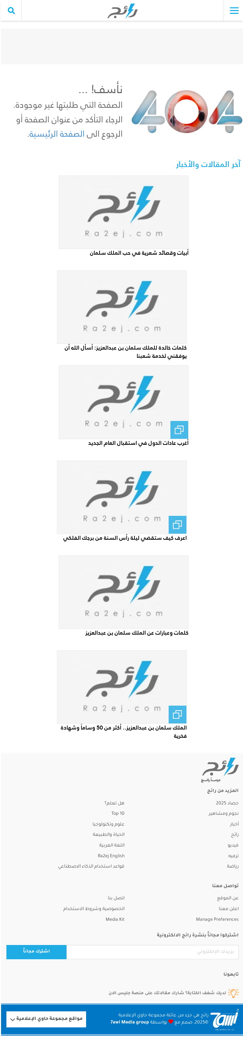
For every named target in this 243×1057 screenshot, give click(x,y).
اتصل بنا (115, 898)
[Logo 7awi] (223, 1019)
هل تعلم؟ (113, 803)
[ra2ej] (211, 770)
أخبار (233, 824)
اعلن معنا (228, 909)
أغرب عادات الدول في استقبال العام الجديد (137, 443)
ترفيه (232, 856)
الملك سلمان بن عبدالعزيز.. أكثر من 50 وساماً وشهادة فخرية (123, 731)
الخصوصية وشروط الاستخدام (92, 909)
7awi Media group (129, 1022)
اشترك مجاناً (35, 952)
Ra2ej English (110, 856)
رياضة (232, 866)
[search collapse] (10, 10)
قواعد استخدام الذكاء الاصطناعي (90, 866)
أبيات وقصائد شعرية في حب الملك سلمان (138, 253)
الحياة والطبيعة (107, 835)
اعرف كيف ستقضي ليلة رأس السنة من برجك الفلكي (124, 538)
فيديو (232, 845)
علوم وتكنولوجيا (107, 824)
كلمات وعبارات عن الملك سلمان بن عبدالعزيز (135, 632)
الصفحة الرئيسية (56, 134)
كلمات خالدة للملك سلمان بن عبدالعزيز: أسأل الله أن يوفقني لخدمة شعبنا (125, 351)
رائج (234, 835)
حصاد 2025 (226, 803)
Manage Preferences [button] (216, 920)
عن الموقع (227, 898)
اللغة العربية (110, 845)
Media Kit (114, 920)
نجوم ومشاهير (223, 814)
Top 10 (116, 814)
